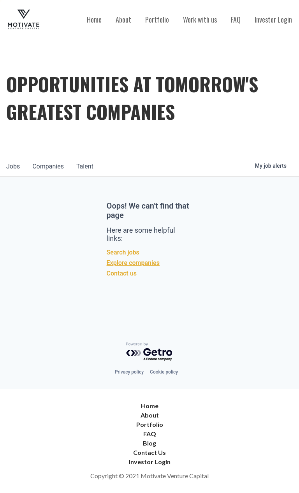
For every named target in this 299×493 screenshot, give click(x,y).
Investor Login (273, 19)
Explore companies (133, 263)
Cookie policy (164, 372)
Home (94, 19)
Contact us (122, 273)
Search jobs (123, 252)
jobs (13, 166)
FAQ (236, 19)
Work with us (200, 19)
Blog (149, 443)
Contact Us (149, 452)
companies (48, 166)
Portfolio (157, 19)
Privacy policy (129, 372)
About (123, 19)
